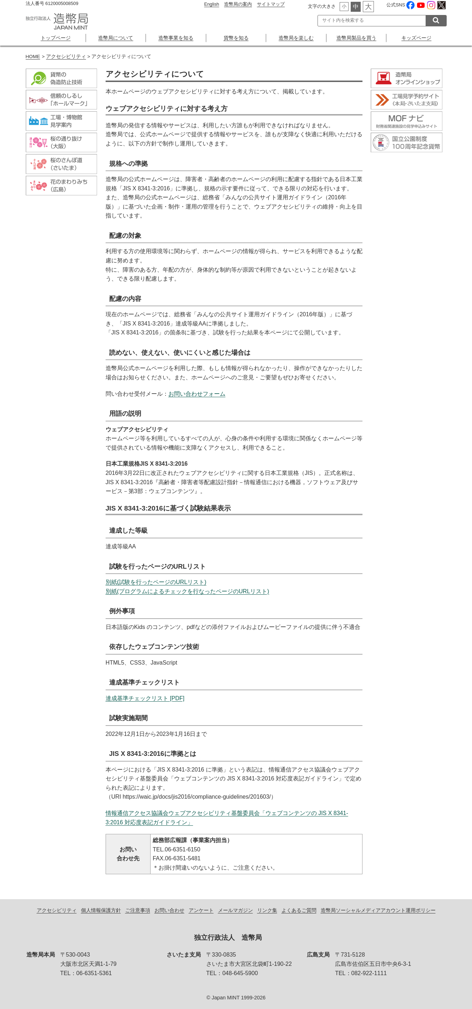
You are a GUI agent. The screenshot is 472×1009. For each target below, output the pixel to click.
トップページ (56, 38)
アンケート (201, 910)
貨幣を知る (236, 38)
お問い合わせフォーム (196, 394)
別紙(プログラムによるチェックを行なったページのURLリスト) (187, 591)
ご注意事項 (137, 910)
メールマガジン (235, 910)
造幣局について (115, 38)
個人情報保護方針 (101, 910)
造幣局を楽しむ (296, 38)
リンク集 (267, 910)
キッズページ (416, 38)
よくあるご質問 (298, 910)
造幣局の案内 (238, 4)
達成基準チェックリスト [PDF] (145, 698)
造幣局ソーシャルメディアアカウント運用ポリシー (378, 910)
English (211, 4)
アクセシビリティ (66, 56)
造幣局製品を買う (356, 38)
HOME (33, 56)
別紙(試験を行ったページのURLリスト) (156, 582)
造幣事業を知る (175, 38)
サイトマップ (271, 4)
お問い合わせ (169, 910)
